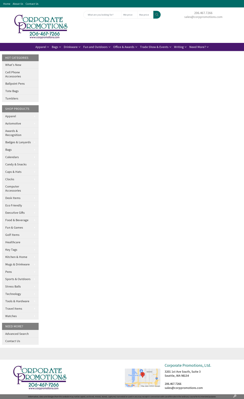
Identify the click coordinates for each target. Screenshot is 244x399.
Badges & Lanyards (18, 142)
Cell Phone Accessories (13, 74)
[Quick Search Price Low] (129, 15)
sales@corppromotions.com (203, 17)
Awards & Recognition (13, 133)
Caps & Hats (13, 172)
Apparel (40, 47)
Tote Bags (12, 91)
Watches (11, 316)
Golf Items (12, 235)
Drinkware (71, 47)
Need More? (197, 47)
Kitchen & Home (16, 257)
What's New (13, 65)
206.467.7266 (203, 13)
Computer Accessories (13, 188)
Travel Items (13, 308)
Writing (179, 47)
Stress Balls (13, 286)
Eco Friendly (13, 205)
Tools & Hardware (17, 301)
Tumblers (11, 98)
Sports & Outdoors (17, 279)
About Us (18, 3)
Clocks (9, 179)
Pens (8, 272)
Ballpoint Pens (15, 83)
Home (6, 3)
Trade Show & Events (154, 47)
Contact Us (32, 3)
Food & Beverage (16, 220)
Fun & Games (14, 227)
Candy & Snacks (16, 164)
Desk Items (13, 198)
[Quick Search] (102, 15)
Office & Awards (123, 47)
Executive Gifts (15, 213)
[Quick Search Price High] (145, 15)
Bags (55, 47)
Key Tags (11, 250)
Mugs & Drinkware (17, 264)
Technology (13, 294)
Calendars (12, 157)
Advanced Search (17, 334)
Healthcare (12, 242)
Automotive (13, 123)
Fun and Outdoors (95, 47)
